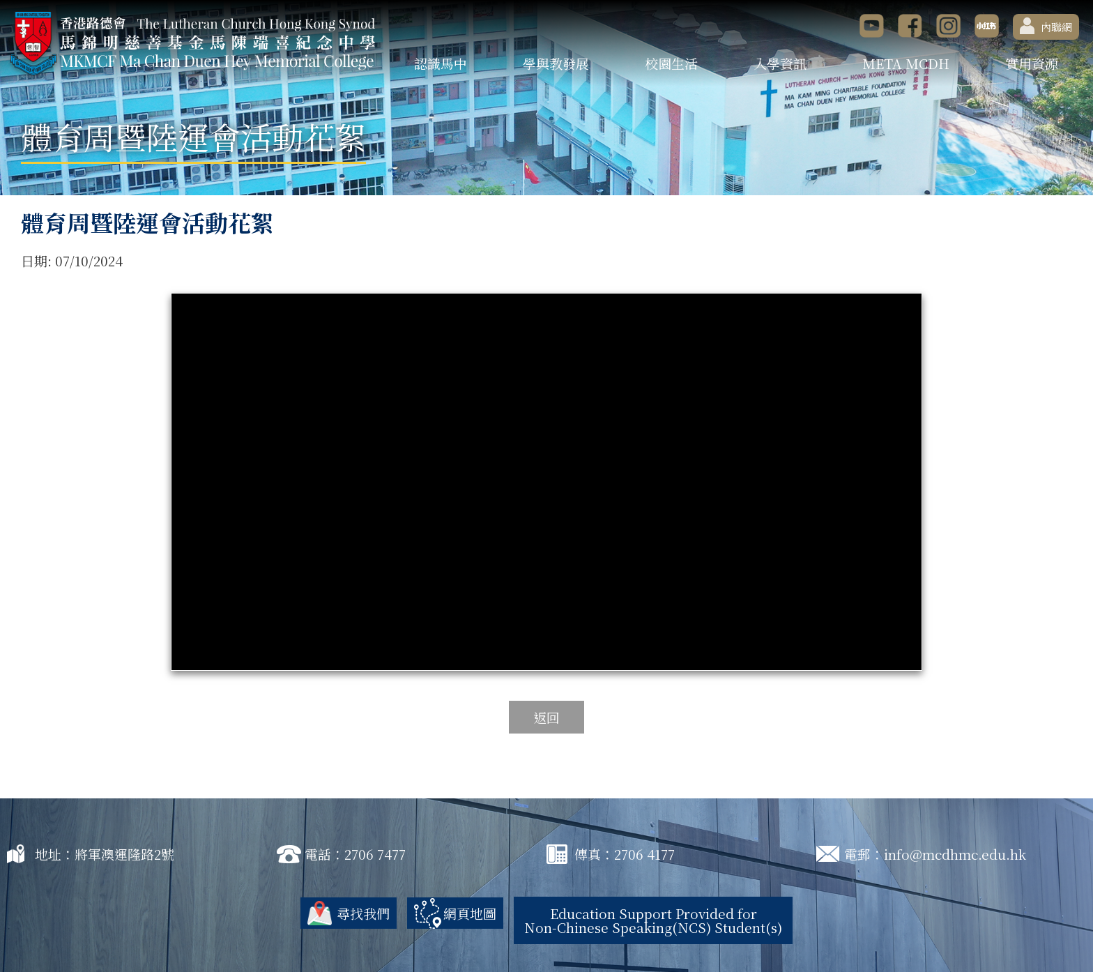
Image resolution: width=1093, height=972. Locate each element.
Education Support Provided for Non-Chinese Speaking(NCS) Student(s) (653, 920)
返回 (546, 717)
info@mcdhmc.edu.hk (955, 853)
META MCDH (905, 63)
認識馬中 (440, 63)
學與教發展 (556, 63)
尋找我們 (363, 913)
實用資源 (1031, 63)
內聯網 (1046, 25)
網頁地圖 (469, 913)
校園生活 (671, 63)
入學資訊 (780, 63)
